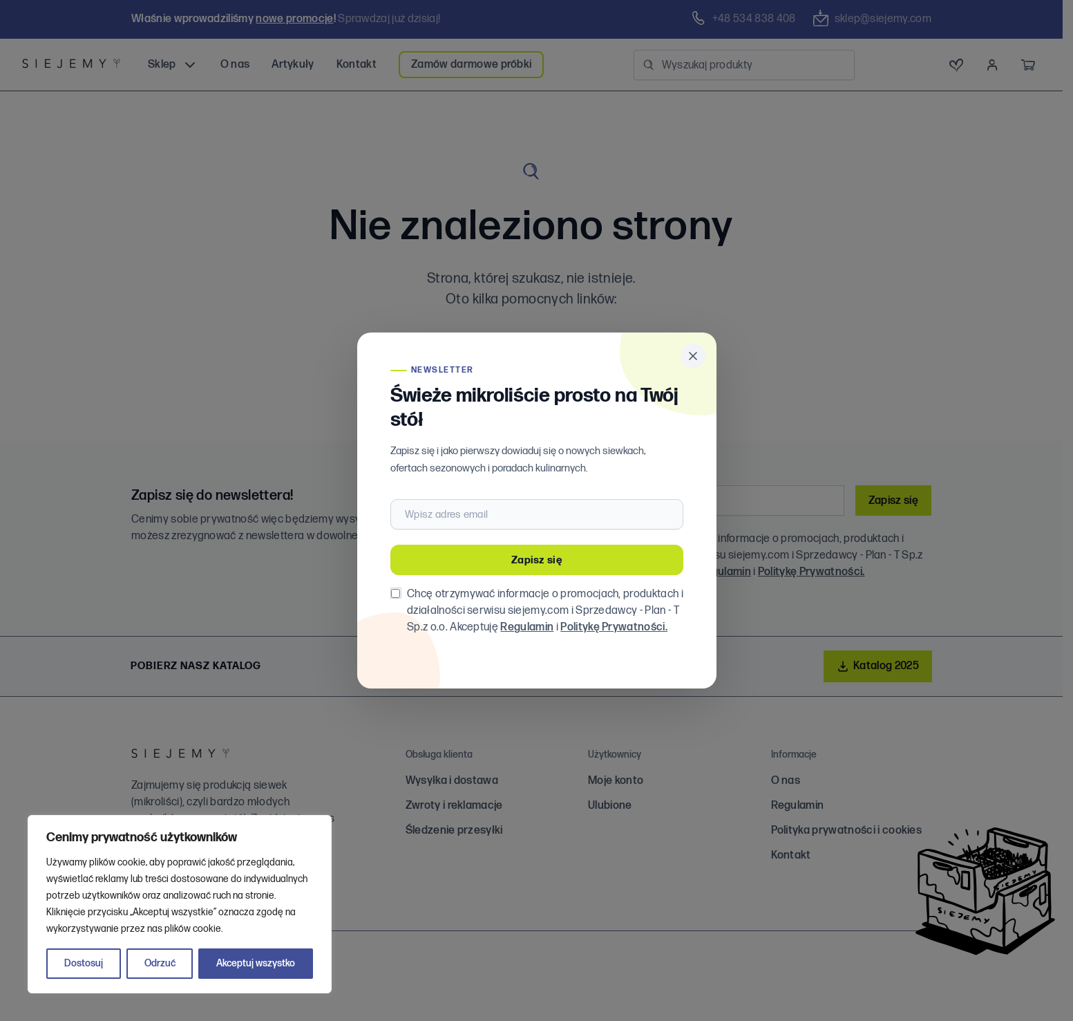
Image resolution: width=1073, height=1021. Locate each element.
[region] (180, 904)
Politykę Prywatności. (613, 627)
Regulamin (526, 627)
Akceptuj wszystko (255, 963)
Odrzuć (159, 963)
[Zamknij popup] (693, 356)
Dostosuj (83, 963)
